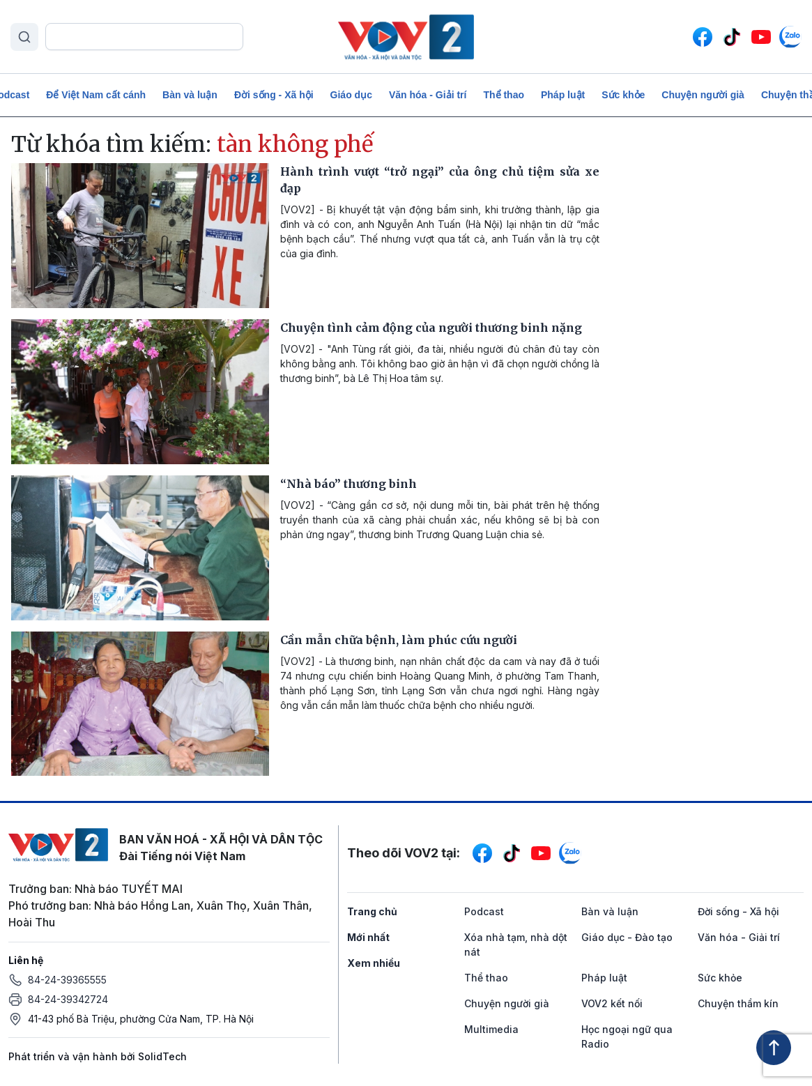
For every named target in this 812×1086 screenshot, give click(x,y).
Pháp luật (563, 94)
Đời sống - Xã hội (274, 94)
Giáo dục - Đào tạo (627, 937)
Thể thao (503, 94)
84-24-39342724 (68, 999)
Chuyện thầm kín (738, 1003)
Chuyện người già (702, 94)
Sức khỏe (623, 94)
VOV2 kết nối (612, 1003)
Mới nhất (368, 937)
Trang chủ (372, 911)
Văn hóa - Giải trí (427, 94)
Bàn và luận (189, 94)
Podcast (484, 911)
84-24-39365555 (67, 980)
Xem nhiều (373, 963)
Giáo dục (351, 94)
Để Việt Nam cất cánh (96, 94)
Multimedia (491, 1029)
